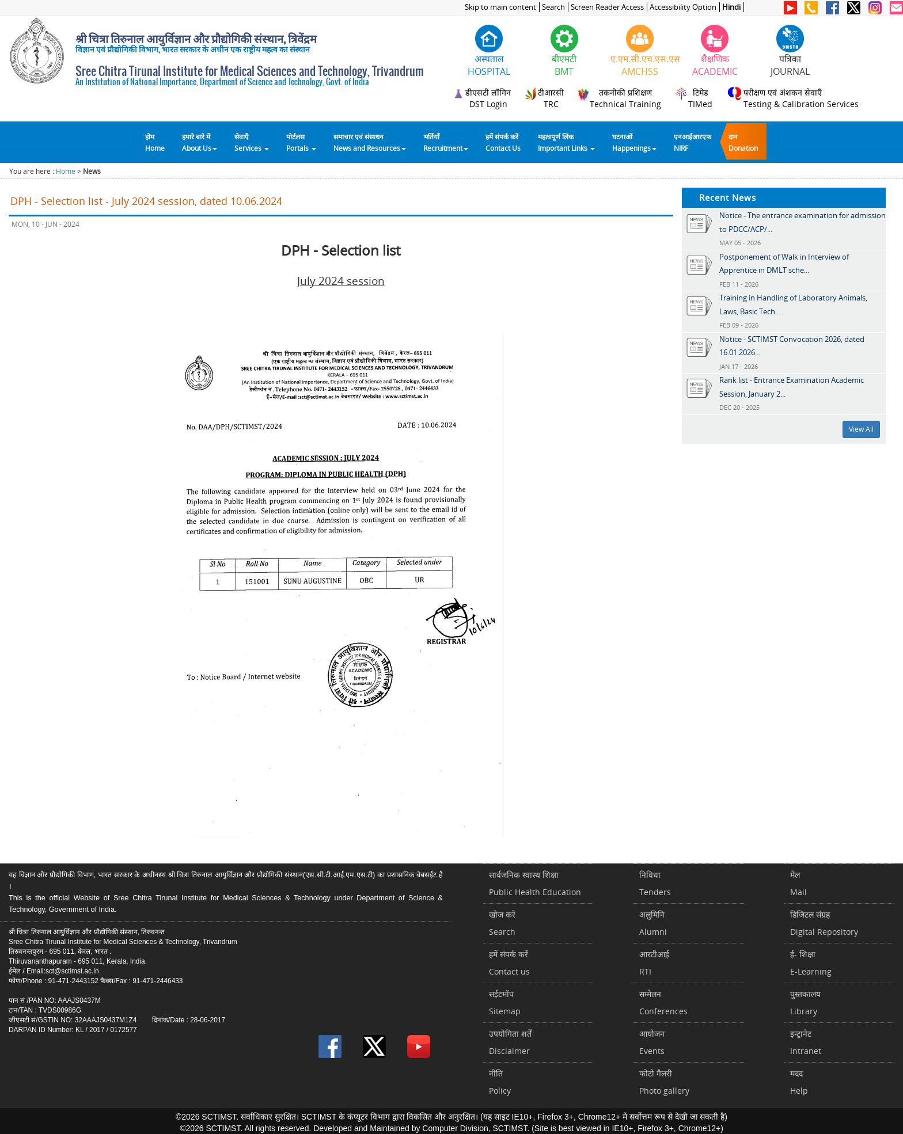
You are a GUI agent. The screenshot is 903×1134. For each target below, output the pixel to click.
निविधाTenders (655, 883)
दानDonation (743, 142)
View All (861, 429)
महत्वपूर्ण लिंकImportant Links (566, 142)
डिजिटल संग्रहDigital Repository (824, 923)
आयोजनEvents (652, 1042)
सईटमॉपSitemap (505, 1002)
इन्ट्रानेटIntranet (805, 1042)
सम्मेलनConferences (663, 1002)
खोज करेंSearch (502, 923)
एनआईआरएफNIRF (692, 142)
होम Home (155, 142)
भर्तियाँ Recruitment (445, 142)
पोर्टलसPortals (301, 142)
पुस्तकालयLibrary (805, 1002)
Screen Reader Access (607, 7)
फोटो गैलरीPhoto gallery (664, 1082)
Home (65, 171)
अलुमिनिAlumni (653, 923)
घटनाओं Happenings (634, 142)
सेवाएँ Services (251, 142)
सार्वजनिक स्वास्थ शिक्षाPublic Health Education (535, 883)
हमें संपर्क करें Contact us (509, 963)
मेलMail (798, 883)
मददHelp (799, 1082)
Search (553, 7)
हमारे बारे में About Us (199, 142)
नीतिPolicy (500, 1082)
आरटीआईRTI (654, 963)
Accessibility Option (683, 7)
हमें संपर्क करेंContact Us (503, 142)
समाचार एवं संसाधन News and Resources (369, 142)
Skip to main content (500, 7)
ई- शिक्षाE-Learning (811, 963)
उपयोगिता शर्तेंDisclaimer (510, 1042)
